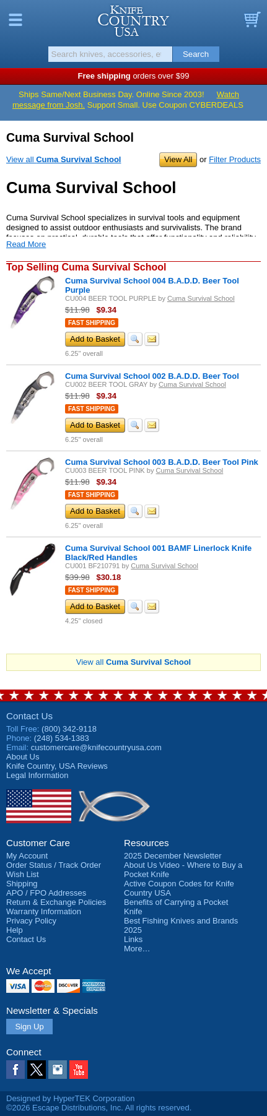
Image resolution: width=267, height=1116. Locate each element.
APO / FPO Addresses (46, 893)
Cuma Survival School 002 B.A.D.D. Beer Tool (152, 376)
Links (133, 939)
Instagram (57, 1069)
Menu (15, 19)
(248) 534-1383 (61, 738)
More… (137, 948)
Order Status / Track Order (53, 865)
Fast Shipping (91, 322)
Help (14, 930)
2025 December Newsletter (173, 855)
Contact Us (29, 716)
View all (63, 159)
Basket (251, 19)
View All (178, 159)
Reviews (57, 766)
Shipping (22, 883)
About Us (22, 756)
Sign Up (29, 1026)
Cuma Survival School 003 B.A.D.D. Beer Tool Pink (161, 462)
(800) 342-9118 (69, 728)
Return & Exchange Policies (56, 902)
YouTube (78, 1069)
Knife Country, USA (133, 21)
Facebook (15, 1069)
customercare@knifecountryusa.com (96, 747)
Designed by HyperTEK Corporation (70, 1098)
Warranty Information (43, 911)
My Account (27, 855)
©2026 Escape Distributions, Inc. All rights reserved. (98, 1107)
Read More (26, 244)
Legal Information (37, 775)
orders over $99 (134, 75)
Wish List (22, 874)
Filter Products (235, 159)
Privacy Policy (31, 920)
